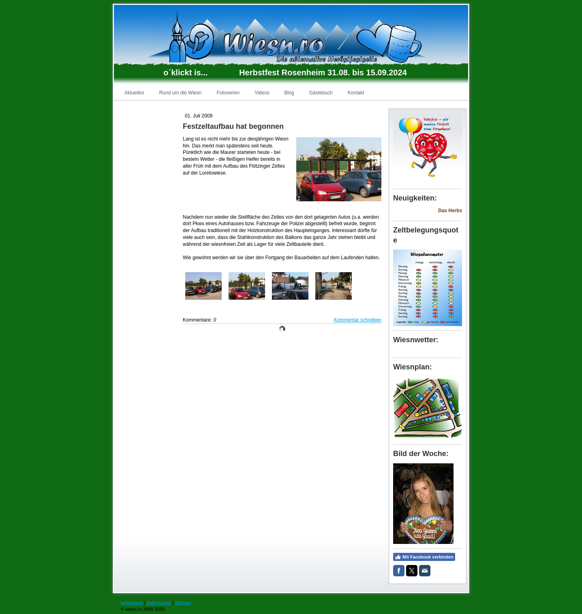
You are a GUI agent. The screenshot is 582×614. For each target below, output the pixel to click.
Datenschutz (158, 602)
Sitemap (183, 602)
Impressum (132, 602)
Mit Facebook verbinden (424, 557)
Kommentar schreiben (357, 320)
